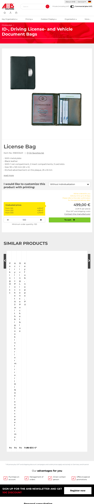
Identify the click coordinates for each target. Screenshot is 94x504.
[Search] (34, 6)
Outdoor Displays (49, 19)
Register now (77, 355)
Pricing (29, 19)
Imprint (51, 480)
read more (9, 175)
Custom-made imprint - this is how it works (67, 450)
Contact (6, 453)
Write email (67, 388)
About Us (7, 439)
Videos (50, 439)
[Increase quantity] (41, 220)
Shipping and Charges (14, 478)
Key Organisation (9, 19)
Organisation (71, 19)
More (87, 19)
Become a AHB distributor (16, 487)
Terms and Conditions (59, 471)
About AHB (70, 2)
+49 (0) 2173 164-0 (38, 388)
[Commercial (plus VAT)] (72, 6)
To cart (69, 220)
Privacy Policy (54, 476)
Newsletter (53, 485)
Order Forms (54, 444)
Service (82, 2)
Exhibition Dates (11, 449)
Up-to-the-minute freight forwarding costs (22, 472)
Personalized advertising (60, 456)
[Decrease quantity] (8, 220)
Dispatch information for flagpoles (21, 483)
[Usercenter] (10, 12)
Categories (53, 460)
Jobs (4, 444)
